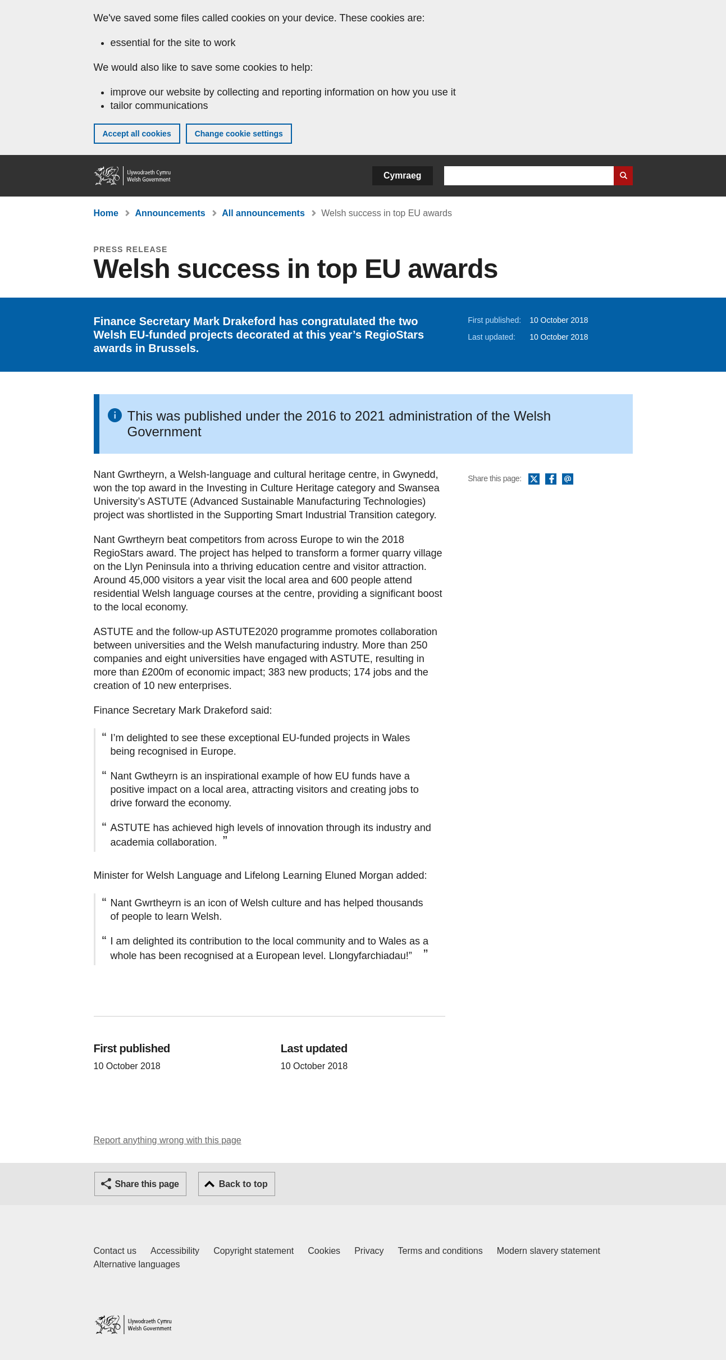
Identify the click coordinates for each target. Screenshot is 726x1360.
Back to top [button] (243, 1184)
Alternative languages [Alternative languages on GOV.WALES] (137, 1264)
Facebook (550, 479)
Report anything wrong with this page (167, 1140)
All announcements (263, 213)
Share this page (147, 1184)
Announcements (170, 213)
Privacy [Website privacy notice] (368, 1251)
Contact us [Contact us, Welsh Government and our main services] (115, 1251)
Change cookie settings (239, 133)
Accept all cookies (137, 133)
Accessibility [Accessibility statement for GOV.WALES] (174, 1251)
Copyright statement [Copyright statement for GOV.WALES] (253, 1251)
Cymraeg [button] (402, 175)
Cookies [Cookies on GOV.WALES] (324, 1251)
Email (567, 479)
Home (106, 213)
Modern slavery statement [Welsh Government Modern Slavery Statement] (548, 1251)
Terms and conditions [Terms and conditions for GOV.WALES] (440, 1251)
